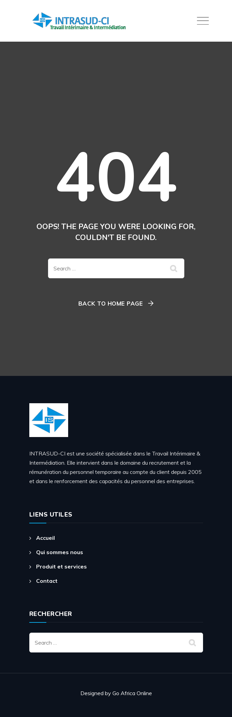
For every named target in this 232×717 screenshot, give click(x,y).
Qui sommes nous (59, 552)
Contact (47, 580)
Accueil (45, 537)
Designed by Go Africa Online (116, 693)
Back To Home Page (110, 303)
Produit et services (61, 566)
